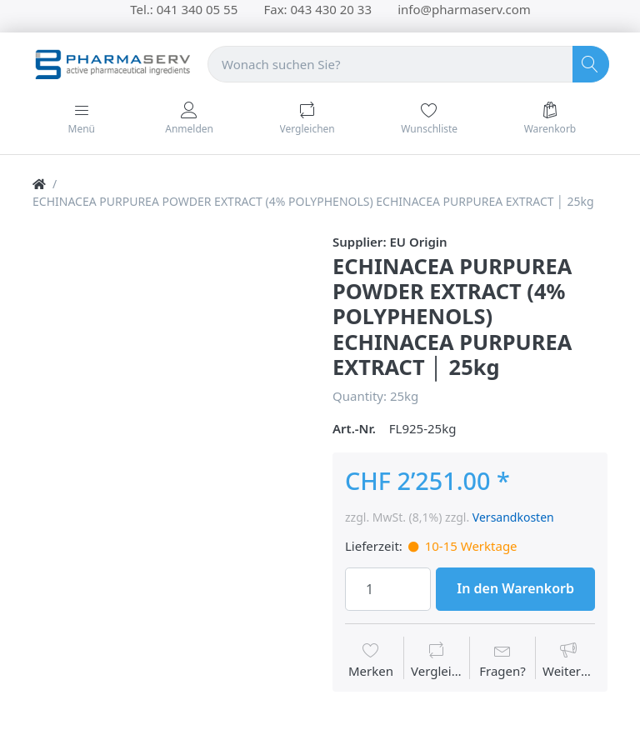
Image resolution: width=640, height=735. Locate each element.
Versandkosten (513, 517)
